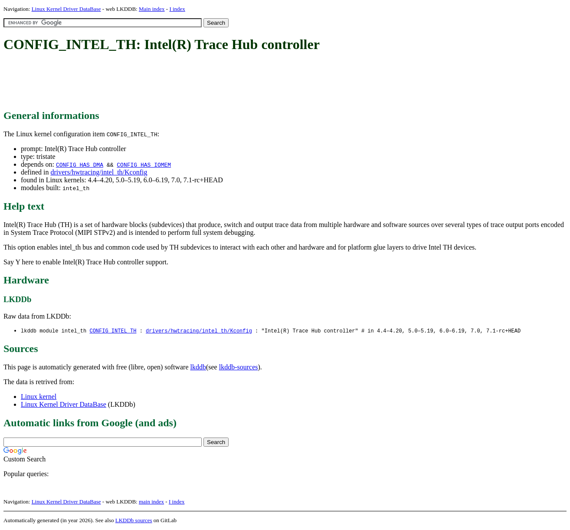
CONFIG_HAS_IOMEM (144, 164)
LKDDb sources (133, 520)
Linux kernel (38, 397)
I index (177, 9)
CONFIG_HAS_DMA (79, 164)
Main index (152, 9)
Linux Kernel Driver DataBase (66, 9)
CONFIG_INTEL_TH (112, 331)
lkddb (198, 367)
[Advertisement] (161, 81)
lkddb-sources (238, 367)
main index (151, 502)
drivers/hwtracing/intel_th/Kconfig (98, 172)
